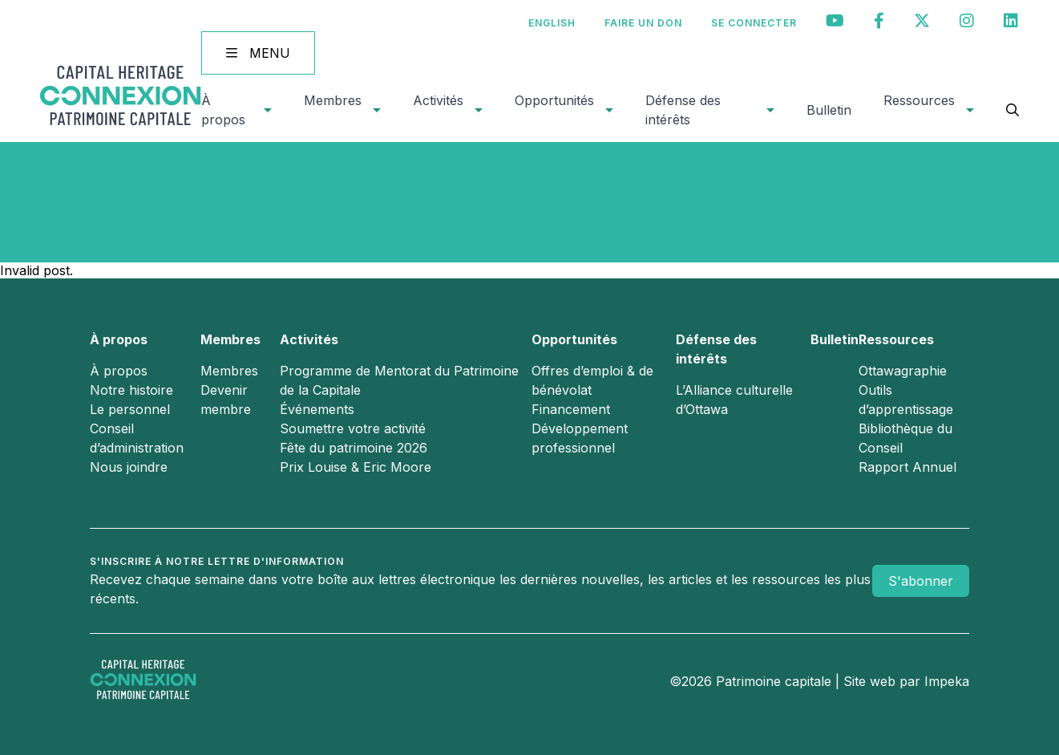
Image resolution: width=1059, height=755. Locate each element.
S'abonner (920, 581)
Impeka (946, 681)
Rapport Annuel (907, 467)
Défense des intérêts (683, 110)
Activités (438, 100)
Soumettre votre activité (353, 428)
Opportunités (554, 100)
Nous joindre (129, 467)
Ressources (919, 100)
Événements (317, 409)
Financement (571, 409)
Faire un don (643, 23)
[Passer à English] (552, 23)
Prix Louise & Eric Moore (355, 467)
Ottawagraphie (903, 371)
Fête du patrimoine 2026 (353, 448)
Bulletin (828, 110)
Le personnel (130, 409)
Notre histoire (131, 390)
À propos (223, 110)
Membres (333, 100)
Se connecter (754, 23)
